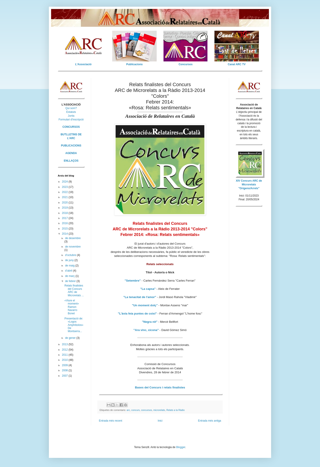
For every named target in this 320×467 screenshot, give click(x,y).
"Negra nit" (150, 321)
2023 (65, 187)
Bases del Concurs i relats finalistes (160, 387)
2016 (65, 223)
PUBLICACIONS (71, 145)
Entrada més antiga (209, 420)
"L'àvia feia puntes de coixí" (137, 313)
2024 (65, 181)
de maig (70, 265)
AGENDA (71, 153)
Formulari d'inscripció (71, 119)
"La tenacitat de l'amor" (139, 297)
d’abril (69, 270)
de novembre (73, 246)
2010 (65, 359)
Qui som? (71, 108)
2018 (65, 213)
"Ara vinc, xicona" (146, 330)
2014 (65, 233)
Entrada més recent (110, 420)
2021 (65, 197)
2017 (65, 218)
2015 (65, 228)
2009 (65, 365)
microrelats (159, 410)
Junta (71, 115)
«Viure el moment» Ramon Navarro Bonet (71, 307)
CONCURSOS (71, 126)
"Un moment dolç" (145, 305)
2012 (65, 349)
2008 (65, 370)
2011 (65, 354)
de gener (70, 337)
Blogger (180, 447)
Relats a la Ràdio (175, 410)
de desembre (73, 238)
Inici (160, 420)
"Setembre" (133, 280)
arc (128, 410)
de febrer (70, 281)
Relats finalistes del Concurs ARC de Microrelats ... (74, 290)
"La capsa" (148, 288)
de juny (69, 260)
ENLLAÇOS (71, 160)
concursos (146, 410)
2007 (65, 375)
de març (70, 276)
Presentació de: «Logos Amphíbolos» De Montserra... (73, 325)
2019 (65, 207)
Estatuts (71, 112)
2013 (65, 344)
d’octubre (71, 255)
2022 (65, 192)
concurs (135, 410)
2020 (65, 202)
